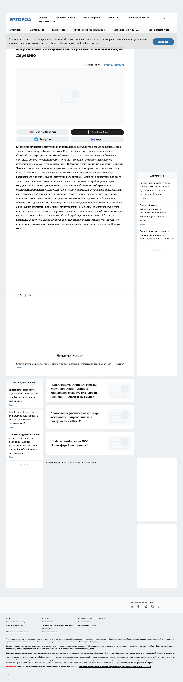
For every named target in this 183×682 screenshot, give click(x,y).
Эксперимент (37, 29)
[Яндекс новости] (42, 132)
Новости (43, 17)
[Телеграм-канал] (42, 139)
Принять (163, 41)
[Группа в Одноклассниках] (138, 606)
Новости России (65, 17)
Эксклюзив (16, 29)
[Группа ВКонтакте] (131, 606)
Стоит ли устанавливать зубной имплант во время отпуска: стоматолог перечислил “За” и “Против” (70, 365)
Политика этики (84, 622)
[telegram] (30, 295)
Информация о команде (15, 622)
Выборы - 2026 (46, 21)
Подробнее (94, 642)
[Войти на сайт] (171, 19)
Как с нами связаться (14, 625)
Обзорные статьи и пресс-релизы (91, 618)
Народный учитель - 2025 (127, 29)
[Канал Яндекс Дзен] (97, 132)
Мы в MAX (114, 17)
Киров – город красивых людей (90, 29)
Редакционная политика (88, 625)
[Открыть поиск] (164, 19)
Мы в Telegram (91, 17)
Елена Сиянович (113, 64)
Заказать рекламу (138, 17)
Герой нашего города (160, 29)
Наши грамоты (48, 622)
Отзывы (45, 618)
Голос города (58, 29)
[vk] (20, 295)
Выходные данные (49, 632)
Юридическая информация (17, 632)
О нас (8, 618)
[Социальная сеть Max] (97, 139)
